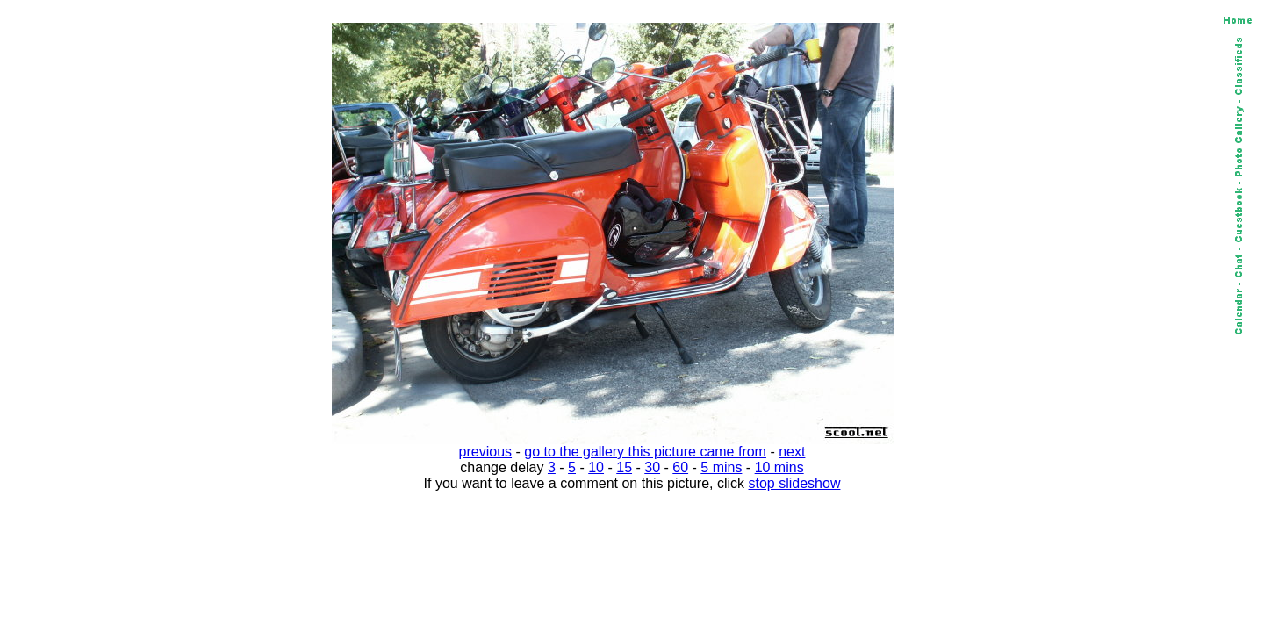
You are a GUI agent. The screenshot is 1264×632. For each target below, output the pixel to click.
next (792, 451)
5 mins (721, 467)
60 (680, 467)
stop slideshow (795, 483)
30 (652, 467)
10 (596, 467)
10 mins (779, 467)
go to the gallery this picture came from (645, 451)
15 (624, 467)
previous (485, 451)
